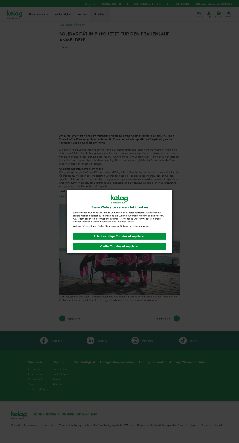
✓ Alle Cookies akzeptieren (119, 246)
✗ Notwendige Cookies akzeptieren (119, 236)
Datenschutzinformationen (134, 226)
